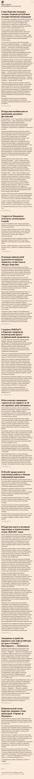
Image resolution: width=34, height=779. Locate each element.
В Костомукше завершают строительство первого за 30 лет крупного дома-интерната (15, 403)
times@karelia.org (16, 772)
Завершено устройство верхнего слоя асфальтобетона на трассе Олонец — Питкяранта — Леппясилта (16, 642)
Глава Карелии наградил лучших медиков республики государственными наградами (16, 14)
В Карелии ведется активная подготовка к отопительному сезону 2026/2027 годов (15, 529)
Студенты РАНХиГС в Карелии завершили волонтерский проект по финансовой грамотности (15, 333)
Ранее (2, 768)
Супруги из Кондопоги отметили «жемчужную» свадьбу (13, 218)
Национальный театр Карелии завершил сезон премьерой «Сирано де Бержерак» (13, 712)
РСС (21, 772)
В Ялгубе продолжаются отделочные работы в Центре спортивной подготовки (15, 474)
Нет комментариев (5, 105)
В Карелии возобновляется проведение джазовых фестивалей (14, 114)
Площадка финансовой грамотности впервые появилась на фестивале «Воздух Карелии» (13, 261)
